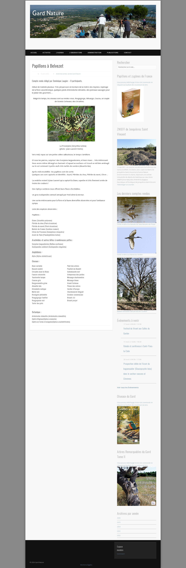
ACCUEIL (34, 53)
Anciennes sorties (61, 74)
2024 (118, 527)
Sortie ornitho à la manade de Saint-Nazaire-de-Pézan (136, 211)
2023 (118, 531)
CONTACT (127, 53)
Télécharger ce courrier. (125, 185)
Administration (94, 53)
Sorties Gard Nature (74, 74)
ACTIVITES (46, 53)
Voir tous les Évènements (128, 387)
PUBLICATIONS (112, 53)
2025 (118, 522)
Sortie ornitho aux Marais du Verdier (136, 241)
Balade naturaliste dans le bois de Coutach (136, 285)
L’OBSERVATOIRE (75, 53)
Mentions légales (86, 565)
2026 (118, 518)
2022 (118, 535)
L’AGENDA (60, 53)
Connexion (121, 554)
